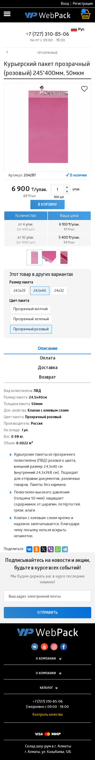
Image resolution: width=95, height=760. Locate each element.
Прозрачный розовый (31, 330)
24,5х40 (39, 291)
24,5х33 (19, 291)
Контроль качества (47, 715)
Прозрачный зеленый (31, 319)
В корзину (47, 205)
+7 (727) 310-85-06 (47, 34)
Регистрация (83, 4)
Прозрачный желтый (30, 309)
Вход (65, 4)
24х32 (59, 291)
